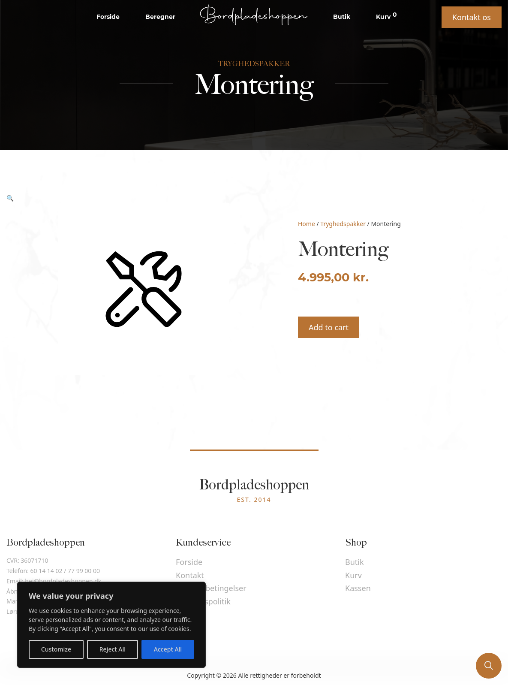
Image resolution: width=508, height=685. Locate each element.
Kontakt (190, 575)
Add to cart (329, 327)
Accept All (168, 649)
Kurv (386, 16)
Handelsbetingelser (211, 588)
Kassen (358, 588)
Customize (56, 649)
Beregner (160, 17)
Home (306, 224)
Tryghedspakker (343, 224)
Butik (341, 17)
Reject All (112, 649)
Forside (108, 17)
